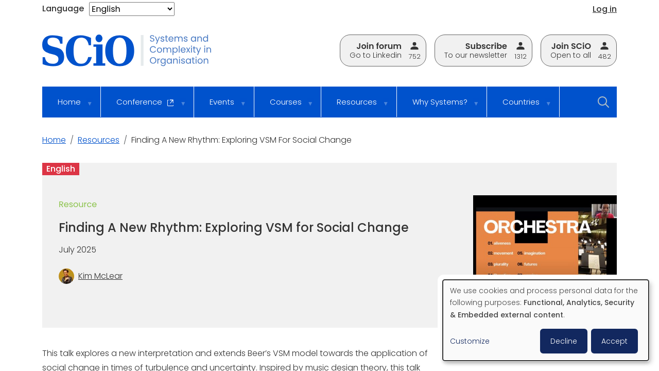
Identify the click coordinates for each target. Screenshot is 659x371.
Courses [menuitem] (284, 106)
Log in (605, 9)
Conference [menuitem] (144, 106)
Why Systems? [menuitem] (439, 106)
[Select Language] (132, 9)
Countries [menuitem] (520, 106)
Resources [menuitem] (355, 106)
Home (54, 140)
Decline (563, 341)
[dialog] (546, 320)
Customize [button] (470, 341)
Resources (98, 140)
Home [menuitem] (68, 106)
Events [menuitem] (221, 106)
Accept (614, 341)
